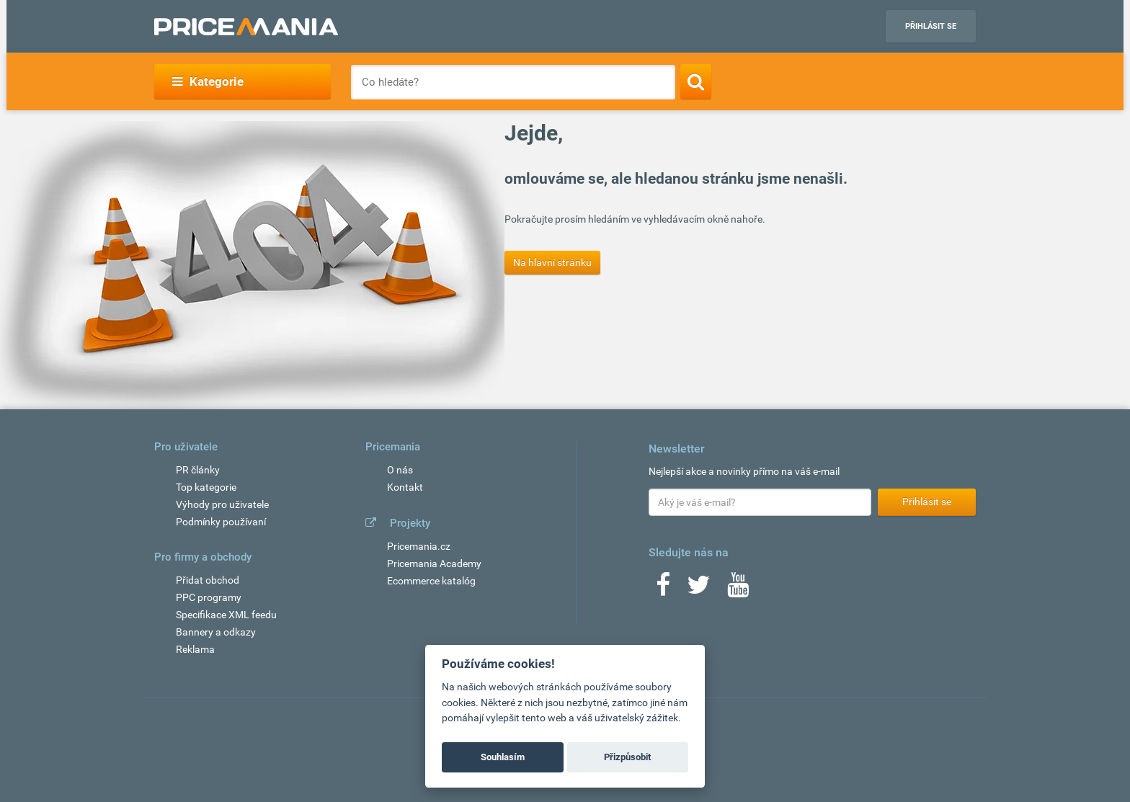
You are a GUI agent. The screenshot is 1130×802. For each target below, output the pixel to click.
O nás (400, 470)
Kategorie (208, 81)
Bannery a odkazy (216, 632)
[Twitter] (699, 589)
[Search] (695, 81)
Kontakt (405, 487)
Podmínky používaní (221, 521)
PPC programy (208, 597)
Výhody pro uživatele (222, 504)
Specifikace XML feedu (226, 614)
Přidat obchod (207, 580)
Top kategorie (206, 487)
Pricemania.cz (418, 546)
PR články (198, 470)
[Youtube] (738, 589)
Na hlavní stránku (552, 262)
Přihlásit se (930, 26)
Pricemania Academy (434, 563)
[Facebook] (663, 589)
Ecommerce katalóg (431, 581)
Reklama (195, 649)
